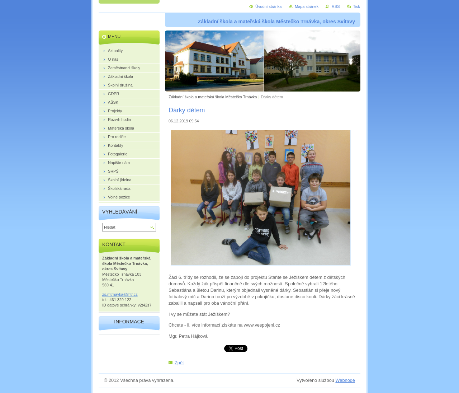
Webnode (345, 380)
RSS (336, 6)
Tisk (356, 6)
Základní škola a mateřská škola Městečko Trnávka (213, 97)
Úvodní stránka (268, 6)
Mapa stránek (306, 6)
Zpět (179, 362)
